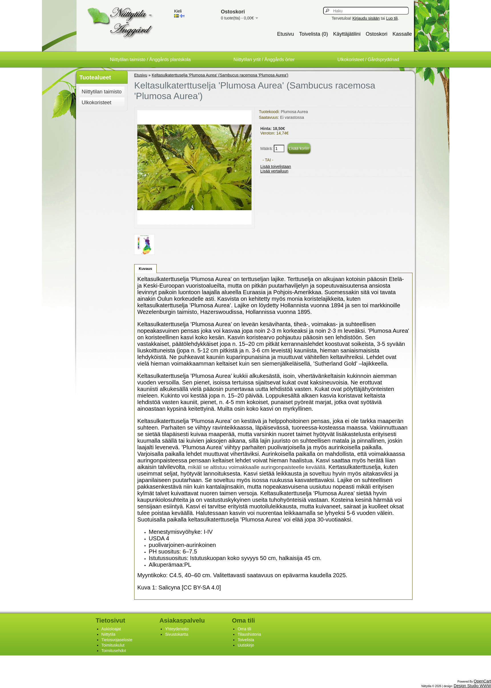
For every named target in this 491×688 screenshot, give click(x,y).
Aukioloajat (111, 629)
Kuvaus (145, 268)
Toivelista (246, 639)
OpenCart (482, 681)
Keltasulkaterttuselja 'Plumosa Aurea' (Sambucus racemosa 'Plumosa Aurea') (220, 75)
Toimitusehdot (113, 650)
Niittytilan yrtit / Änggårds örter (264, 59)
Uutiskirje (246, 645)
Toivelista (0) (313, 34)
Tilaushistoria (249, 634)
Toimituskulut (112, 645)
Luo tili (392, 18)
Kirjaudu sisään (366, 18)
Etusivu (285, 34)
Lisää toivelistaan (275, 166)
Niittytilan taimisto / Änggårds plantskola (150, 59)
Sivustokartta (176, 634)
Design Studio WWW (472, 685)
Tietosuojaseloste (116, 639)
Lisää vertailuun (274, 171)
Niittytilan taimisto (102, 92)
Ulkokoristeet (96, 102)
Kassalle (402, 34)
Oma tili (244, 629)
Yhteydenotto (177, 629)
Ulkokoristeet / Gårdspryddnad (368, 59)
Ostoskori (376, 34)
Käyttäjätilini (347, 34)
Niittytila (108, 634)
